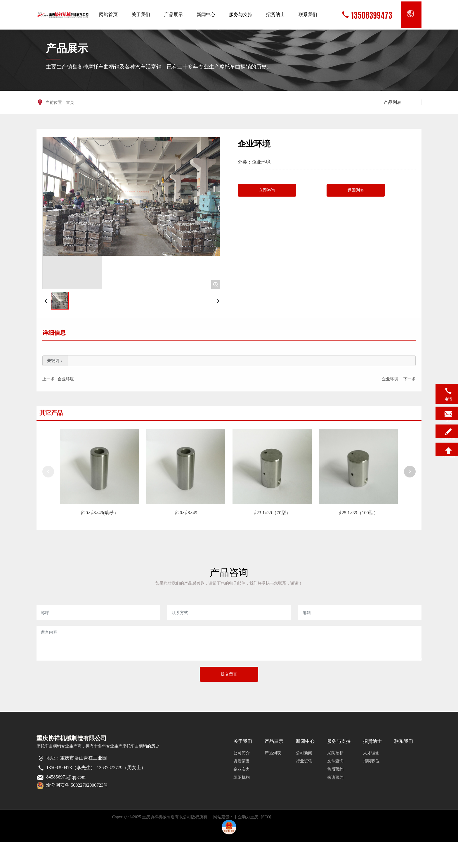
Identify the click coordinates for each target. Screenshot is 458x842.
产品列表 (392, 102)
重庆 (254, 817)
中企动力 (242, 817)
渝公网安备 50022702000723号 (77, 785)
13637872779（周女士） (121, 767)
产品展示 (67, 48)
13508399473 (371, 14)
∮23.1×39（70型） (272, 512)
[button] (410, 471)
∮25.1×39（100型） (358, 512)
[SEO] (266, 817)
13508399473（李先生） (70, 767)
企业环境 (261, 161)
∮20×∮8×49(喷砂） (99, 512)
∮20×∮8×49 (185, 512)
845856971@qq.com (65, 776)
